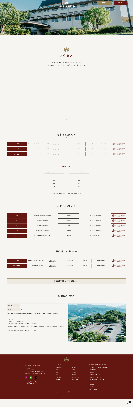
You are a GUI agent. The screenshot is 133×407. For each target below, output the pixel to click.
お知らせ (74, 379)
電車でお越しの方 (36, 120)
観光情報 (74, 375)
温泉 (57, 382)
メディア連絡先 (93, 397)
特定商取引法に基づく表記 (96, 384)
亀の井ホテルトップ (60, 399)
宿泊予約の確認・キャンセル (96, 389)
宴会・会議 (58, 384)
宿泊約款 (92, 379)
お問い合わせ (75, 387)
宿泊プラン (58, 375)
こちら (16, 325)
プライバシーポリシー (95, 382)
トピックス (74, 382)
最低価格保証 (93, 377)
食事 (57, 379)
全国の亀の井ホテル (74, 399)
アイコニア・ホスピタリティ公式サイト (99, 375)
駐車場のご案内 (67, 124)
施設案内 (58, 387)
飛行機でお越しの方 (77, 120)
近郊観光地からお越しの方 (98, 120)
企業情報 (92, 392)
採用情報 (92, 394)
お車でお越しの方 (56, 120)
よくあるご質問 (75, 384)
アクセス (74, 377)
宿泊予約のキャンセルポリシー (97, 387)
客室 (57, 377)
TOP (7, 36)
